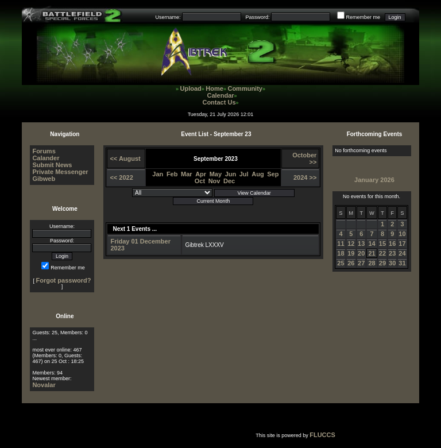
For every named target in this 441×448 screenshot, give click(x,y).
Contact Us (218, 102)
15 (382, 243)
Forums (43, 151)
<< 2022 (121, 177)
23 (392, 253)
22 (382, 253)
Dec (229, 180)
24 (402, 253)
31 (402, 263)
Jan (157, 174)
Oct (200, 180)
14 (371, 243)
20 (361, 253)
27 (361, 263)
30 (392, 263)
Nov (214, 180)
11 (340, 243)
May (216, 174)
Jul (244, 174)
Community (244, 88)
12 (350, 243)
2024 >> (304, 177)
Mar (186, 174)
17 (402, 243)
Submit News (52, 164)
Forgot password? (63, 280)
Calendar (220, 95)
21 (371, 253)
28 (371, 263)
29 (382, 263)
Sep (272, 174)
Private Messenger (60, 171)
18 (340, 253)
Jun (231, 174)
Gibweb (43, 178)
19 (350, 253)
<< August (125, 158)
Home (214, 88)
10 (402, 233)
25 (340, 263)
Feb (172, 174)
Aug (258, 174)
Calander (45, 158)
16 (392, 243)
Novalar (43, 384)
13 (361, 243)
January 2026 (374, 179)
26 (350, 263)
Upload (191, 88)
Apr (200, 174)
